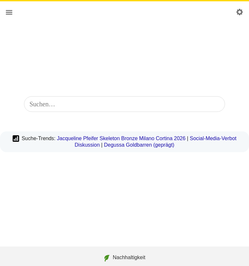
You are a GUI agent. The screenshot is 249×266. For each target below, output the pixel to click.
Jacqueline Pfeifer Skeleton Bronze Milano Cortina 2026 (121, 138)
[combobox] (124, 104)
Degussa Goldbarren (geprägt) (139, 145)
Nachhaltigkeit (125, 258)
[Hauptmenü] (9, 12)
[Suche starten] (216, 104)
